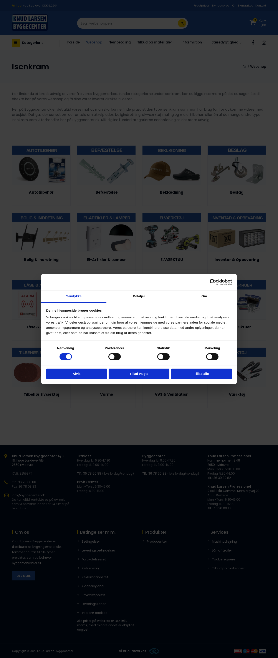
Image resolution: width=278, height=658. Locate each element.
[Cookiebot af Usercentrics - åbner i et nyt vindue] (213, 282)
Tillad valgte (139, 374)
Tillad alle (201, 374)
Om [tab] (204, 296)
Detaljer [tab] (139, 296)
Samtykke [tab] (74, 296)
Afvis (77, 374)
